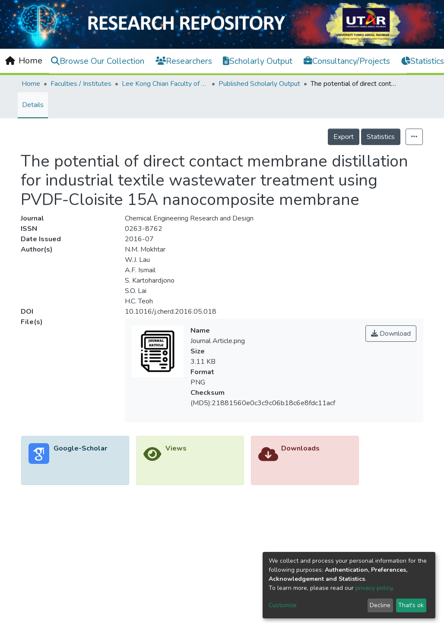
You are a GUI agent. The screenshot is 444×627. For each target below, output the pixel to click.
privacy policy (373, 588)
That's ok (411, 605)
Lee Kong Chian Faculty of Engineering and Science (165, 83)
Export (343, 137)
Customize (283, 605)
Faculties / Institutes (81, 83)
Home (31, 83)
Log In (419, 60)
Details (33, 105)
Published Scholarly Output (259, 83)
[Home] (23, 60)
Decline (380, 605)
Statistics (381, 137)
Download (391, 333)
